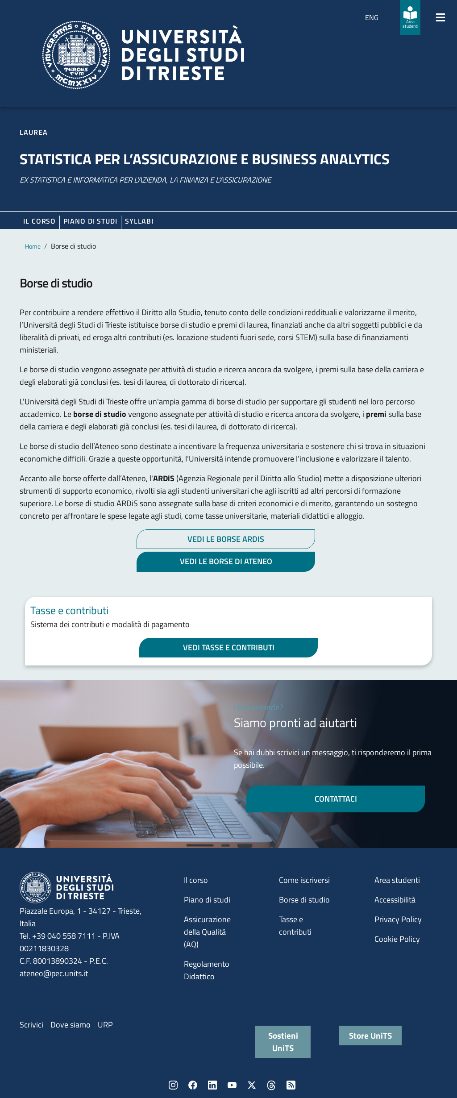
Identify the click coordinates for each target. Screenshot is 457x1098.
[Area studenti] (410, 17)
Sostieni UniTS (283, 1041)
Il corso (39, 221)
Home (33, 246)
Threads (271, 1085)
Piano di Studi (90, 221)
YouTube (232, 1085)
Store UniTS (370, 1035)
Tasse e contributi (295, 925)
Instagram (173, 1085)
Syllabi (139, 221)
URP (105, 1025)
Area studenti (397, 880)
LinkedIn (212, 1085)
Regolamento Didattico (206, 970)
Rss (291, 1085)
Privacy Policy (398, 919)
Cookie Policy (397, 939)
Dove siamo (70, 1025)
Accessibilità (394, 900)
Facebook (193, 1085)
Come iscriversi (304, 880)
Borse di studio (304, 900)
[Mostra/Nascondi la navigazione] (440, 17)
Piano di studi (207, 900)
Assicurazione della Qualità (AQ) (207, 931)
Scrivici (31, 1025)
